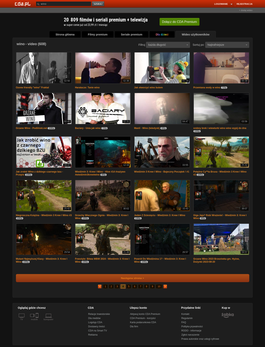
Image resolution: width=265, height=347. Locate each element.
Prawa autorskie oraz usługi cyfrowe (200, 339)
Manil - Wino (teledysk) (147, 128)
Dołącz (179, 21)
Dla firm (134, 326)
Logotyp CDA (95, 322)
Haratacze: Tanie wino (87, 87)
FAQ (183, 322)
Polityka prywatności (192, 326)
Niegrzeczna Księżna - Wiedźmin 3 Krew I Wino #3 (44, 215)
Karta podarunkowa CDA (143, 322)
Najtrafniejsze (227, 44)
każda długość (168, 44)
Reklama (92, 334)
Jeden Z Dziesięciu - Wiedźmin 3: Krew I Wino (159, 215)
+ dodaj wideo (245, 10)
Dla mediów (94, 318)
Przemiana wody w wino (206, 87)
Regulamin (187, 318)
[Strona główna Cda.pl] (23, 3)
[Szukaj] (63, 3)
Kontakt (185, 314)
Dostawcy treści (96, 326)
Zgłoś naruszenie (190, 334)
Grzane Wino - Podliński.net (31, 128)
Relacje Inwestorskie (99, 314)
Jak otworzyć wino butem (148, 87)
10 (159, 286)
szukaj (98, 4)
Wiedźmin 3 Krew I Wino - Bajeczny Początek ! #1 (161, 171)
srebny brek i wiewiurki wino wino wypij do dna (219, 128)
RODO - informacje (191, 330)
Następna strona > (130, 278)
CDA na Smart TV (97, 330)
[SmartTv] (37, 321)
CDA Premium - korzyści (143, 318)
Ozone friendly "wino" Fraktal (32, 87)
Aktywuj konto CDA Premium (145, 314)
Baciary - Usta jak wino (88, 128)
